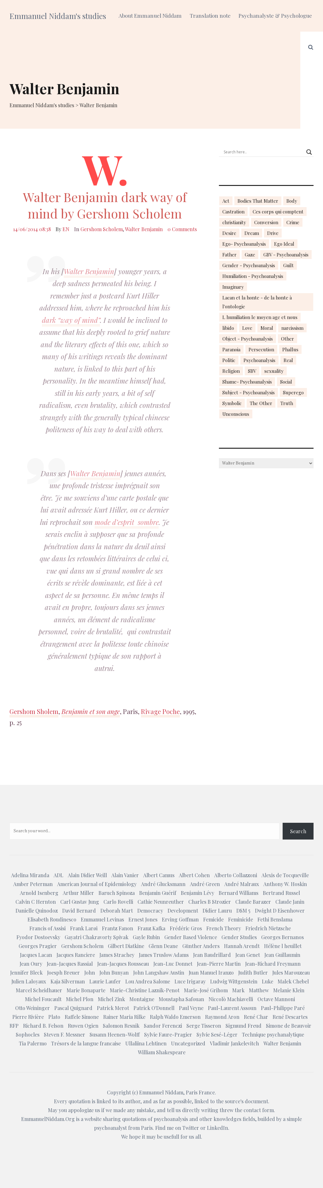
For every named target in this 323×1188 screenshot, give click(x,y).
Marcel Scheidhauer (39, 990)
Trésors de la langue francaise (86, 1043)
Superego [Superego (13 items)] (293, 392)
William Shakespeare (161, 1052)
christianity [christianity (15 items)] (234, 222)
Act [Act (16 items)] (225, 201)
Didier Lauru (217, 910)
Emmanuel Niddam (161, 1092)
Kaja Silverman (67, 981)
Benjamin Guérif (157, 892)
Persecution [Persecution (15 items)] (261, 349)
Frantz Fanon (117, 928)
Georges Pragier (38, 946)
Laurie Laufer (105, 981)
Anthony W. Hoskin (285, 884)
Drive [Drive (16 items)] (273, 233)
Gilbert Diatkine (126, 946)
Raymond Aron (222, 1016)
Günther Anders (201, 946)
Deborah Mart (116, 910)
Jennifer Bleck (26, 972)
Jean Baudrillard (212, 954)
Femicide (213, 919)
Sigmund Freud (243, 1025)
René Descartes (290, 1016)
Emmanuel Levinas (102, 919)
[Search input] (263, 152)
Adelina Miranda (30, 875)
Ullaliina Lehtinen (146, 1043)
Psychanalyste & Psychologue (275, 15)
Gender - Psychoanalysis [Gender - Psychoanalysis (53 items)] (248, 265)
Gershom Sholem (33, 711)
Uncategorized (188, 1043)
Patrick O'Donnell (153, 1008)
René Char (256, 1016)
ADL (58, 875)
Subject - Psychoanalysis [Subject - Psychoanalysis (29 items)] (248, 392)
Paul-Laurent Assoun (232, 1008)
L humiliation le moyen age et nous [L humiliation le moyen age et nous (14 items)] (259, 317)
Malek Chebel (293, 981)
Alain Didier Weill (87, 875)
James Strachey (116, 954)
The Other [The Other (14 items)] (261, 403)
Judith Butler (253, 972)
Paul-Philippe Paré (283, 1008)
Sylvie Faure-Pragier (168, 1034)
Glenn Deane (163, 946)
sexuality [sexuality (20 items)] (274, 371)
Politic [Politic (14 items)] (228, 360)
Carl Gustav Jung (79, 901)
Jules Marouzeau (291, 972)
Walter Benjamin (144, 229)
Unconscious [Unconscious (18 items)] (235, 414)
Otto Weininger (32, 1008)
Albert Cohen (194, 875)
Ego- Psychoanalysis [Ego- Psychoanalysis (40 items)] (244, 244)
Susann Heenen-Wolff (115, 1034)
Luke (267, 981)
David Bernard (79, 910)
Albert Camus (158, 875)
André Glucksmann (163, 884)
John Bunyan (114, 972)
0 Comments (182, 229)
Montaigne (141, 999)
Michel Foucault (43, 999)
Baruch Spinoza (116, 892)
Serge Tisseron (203, 1025)
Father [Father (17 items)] (229, 254)
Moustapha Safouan (181, 999)
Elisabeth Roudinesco (51, 919)
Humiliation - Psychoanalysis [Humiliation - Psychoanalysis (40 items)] (252, 276)
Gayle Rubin (146, 937)
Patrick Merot (113, 1008)
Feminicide (240, 919)
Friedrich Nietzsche (268, 928)
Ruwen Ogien (83, 1025)
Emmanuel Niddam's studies (57, 16)
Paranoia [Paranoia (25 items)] (231, 349)
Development (182, 910)
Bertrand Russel (281, 892)
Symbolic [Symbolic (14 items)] (232, 403)
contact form (259, 1110)
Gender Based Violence (190, 937)
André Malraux (241, 884)
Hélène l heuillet (283, 946)
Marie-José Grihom (206, 990)
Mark (238, 990)
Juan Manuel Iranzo (211, 972)
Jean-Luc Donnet (172, 963)
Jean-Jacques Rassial (70, 963)
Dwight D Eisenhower (280, 910)
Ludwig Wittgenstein (233, 981)
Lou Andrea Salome (147, 981)
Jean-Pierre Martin (219, 963)
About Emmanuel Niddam (150, 15)
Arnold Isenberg (39, 892)
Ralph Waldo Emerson (175, 1016)
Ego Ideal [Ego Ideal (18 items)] (284, 244)
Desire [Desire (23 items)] (229, 233)
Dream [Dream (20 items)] (251, 233)
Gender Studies (239, 937)
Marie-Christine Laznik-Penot (144, 990)
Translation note (210, 15)
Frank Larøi (83, 928)
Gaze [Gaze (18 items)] (250, 254)
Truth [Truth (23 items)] (286, 403)
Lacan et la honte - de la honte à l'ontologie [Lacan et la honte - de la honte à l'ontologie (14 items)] (257, 302)
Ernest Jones (142, 919)
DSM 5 (243, 910)
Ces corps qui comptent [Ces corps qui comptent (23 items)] (278, 211)
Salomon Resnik (121, 1025)
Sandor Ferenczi (163, 1025)
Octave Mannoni (276, 999)
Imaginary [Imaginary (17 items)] (233, 287)
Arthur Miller (78, 892)
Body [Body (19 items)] (291, 201)
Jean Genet (247, 954)
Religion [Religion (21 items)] (231, 371)
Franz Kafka (151, 928)
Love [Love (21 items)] (247, 328)
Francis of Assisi (47, 928)
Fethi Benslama (274, 919)
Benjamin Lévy (197, 892)
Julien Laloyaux (28, 981)
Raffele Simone (82, 1016)
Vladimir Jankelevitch (234, 1043)
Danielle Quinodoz (36, 910)
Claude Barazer (253, 901)
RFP (14, 1025)
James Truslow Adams (164, 954)
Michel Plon (79, 999)
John (89, 972)
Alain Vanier (125, 875)
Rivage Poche (160, 711)
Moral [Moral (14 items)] (267, 328)
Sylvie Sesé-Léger (217, 1034)
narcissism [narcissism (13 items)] (292, 328)
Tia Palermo (33, 1043)
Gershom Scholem (101, 229)
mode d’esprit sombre (127, 522)
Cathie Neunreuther (161, 901)
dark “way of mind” (71, 320)
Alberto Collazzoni (235, 875)
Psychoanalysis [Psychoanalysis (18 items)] (259, 360)
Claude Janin (289, 901)
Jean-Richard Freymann (273, 963)
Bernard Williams (238, 892)
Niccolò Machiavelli (230, 999)
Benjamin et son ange (91, 711)
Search (298, 831)
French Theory (223, 928)
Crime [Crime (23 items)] (292, 222)
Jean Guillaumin (282, 954)
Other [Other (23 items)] (287, 338)
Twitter (190, 1127)
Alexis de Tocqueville (285, 875)
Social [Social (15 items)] (286, 382)
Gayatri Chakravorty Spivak (96, 937)
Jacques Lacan (36, 954)
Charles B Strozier (209, 901)
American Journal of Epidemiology (97, 884)
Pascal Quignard (73, 1008)
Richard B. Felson (43, 1025)
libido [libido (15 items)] (228, 328)
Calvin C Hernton (35, 901)
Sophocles (27, 1034)
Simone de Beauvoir (288, 1025)
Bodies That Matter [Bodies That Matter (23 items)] (258, 201)
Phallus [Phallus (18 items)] (290, 349)
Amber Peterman (33, 884)
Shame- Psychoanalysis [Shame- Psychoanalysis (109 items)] (247, 382)
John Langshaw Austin (158, 972)
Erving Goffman (180, 919)
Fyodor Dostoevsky (38, 937)
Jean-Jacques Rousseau (123, 963)
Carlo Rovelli (118, 901)
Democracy (150, 910)
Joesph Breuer (63, 972)
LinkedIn (217, 1127)
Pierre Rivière (28, 1016)
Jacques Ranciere (75, 954)
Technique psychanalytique (273, 1034)
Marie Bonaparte (86, 990)
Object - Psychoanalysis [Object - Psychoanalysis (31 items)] (247, 338)
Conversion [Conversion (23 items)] (266, 222)
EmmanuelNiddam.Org (48, 1119)
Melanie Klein (288, 990)
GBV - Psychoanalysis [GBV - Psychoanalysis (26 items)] (285, 254)
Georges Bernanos (282, 937)
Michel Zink (111, 999)
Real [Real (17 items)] (288, 360)
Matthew (259, 990)
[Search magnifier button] (309, 152)
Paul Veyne (191, 1008)
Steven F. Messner (64, 1034)
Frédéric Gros (186, 928)
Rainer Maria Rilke (124, 1016)
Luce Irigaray (190, 981)
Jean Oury (31, 963)
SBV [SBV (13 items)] (252, 371)
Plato (54, 1016)
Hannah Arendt (242, 946)
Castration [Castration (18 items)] (233, 211)
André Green (205, 884)
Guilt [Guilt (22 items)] (288, 265)
